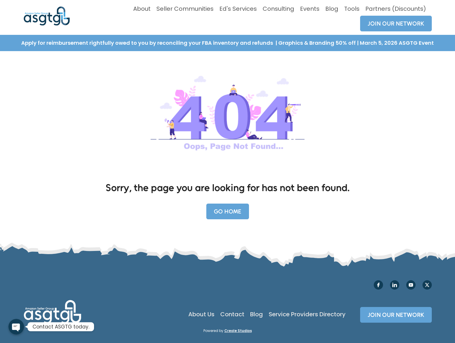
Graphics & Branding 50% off (317, 42)
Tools (352, 9)
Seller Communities (185, 9)
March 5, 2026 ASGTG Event (397, 42)
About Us (201, 314)
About (142, 9)
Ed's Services (238, 9)
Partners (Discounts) (395, 9)
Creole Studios (238, 330)
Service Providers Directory (307, 314)
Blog (331, 9)
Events (309, 9)
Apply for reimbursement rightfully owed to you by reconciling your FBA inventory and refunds (147, 42)
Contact (232, 314)
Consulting (278, 9)
